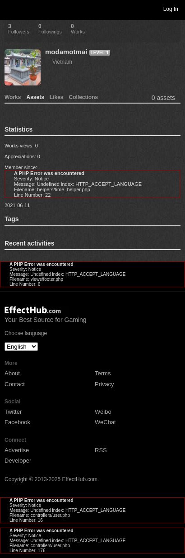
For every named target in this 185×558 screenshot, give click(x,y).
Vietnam (62, 62)
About (12, 373)
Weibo (103, 411)
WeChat (105, 422)
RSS (101, 450)
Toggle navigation (11, 8)
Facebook (17, 422)
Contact (15, 384)
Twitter (13, 411)
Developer (18, 460)
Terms (103, 373)
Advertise (17, 450)
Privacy (104, 384)
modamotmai (66, 52)
